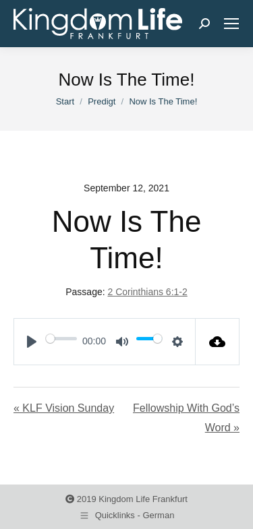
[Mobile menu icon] (231, 23)
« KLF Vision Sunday (63, 408)
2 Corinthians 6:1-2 (147, 291)
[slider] (61, 338)
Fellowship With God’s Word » (186, 417)
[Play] (32, 341)
